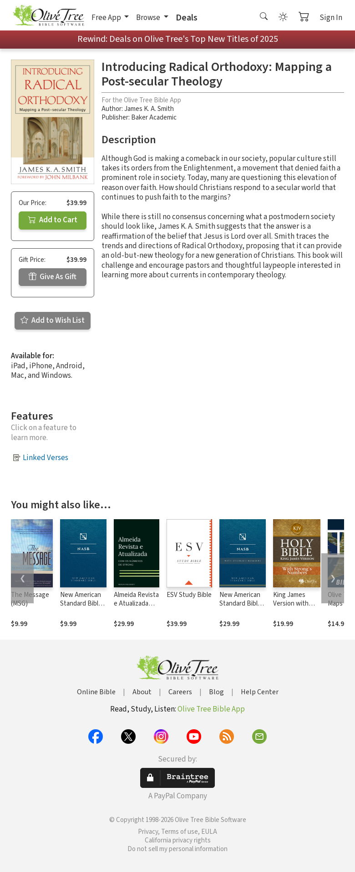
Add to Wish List (52, 320)
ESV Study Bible (189, 595)
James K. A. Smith (149, 109)
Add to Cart (52, 220)
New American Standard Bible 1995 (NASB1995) (81, 608)
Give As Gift (52, 276)
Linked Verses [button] (45, 457)
